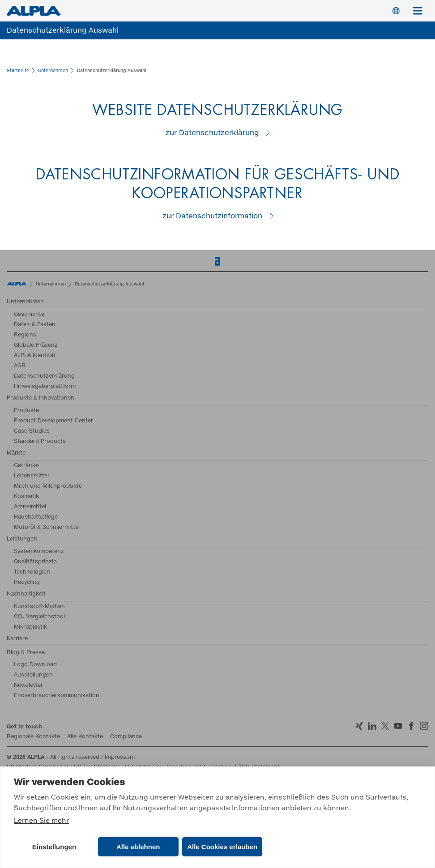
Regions (25, 335)
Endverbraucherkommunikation (56, 695)
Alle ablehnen (138, 847)
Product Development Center (53, 421)
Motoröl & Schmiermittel (47, 527)
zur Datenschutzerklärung (212, 132)
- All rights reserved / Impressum (71, 757)
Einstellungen (54, 847)
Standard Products (40, 441)
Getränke (26, 465)
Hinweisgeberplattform (45, 386)
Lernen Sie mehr (41, 820)
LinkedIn (372, 726)
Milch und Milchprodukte (48, 486)
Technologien (32, 572)
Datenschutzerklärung (44, 376)
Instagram (424, 726)
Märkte (16, 453)
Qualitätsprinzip (35, 562)
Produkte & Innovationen (40, 398)
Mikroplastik (30, 627)
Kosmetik (26, 496)
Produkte (26, 410)
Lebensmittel (31, 476)
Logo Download (35, 665)
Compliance (126, 737)
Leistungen (22, 539)
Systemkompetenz (39, 551)
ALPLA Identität (34, 355)
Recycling (27, 582)
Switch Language (396, 10)
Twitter (385, 726)
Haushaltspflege (36, 517)
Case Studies (32, 431)
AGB (20, 366)
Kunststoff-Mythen (39, 606)
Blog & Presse (26, 652)
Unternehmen (25, 302)
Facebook (411, 726)
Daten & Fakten (34, 325)
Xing (359, 726)
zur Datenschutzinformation (212, 216)
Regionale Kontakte (33, 737)
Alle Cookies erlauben (222, 847)
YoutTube (398, 726)
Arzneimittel (30, 507)
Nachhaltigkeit (26, 594)
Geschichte (29, 314)
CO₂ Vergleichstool (39, 617)
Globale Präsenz (36, 345)
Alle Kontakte (85, 737)
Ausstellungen (33, 675)
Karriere (17, 639)
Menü (420, 6)
